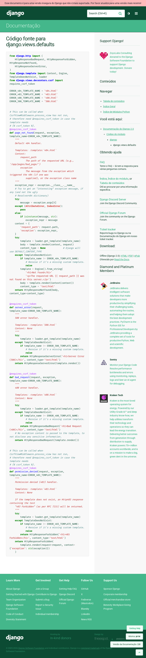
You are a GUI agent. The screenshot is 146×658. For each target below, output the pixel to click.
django (113, 139)
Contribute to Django (46, 594)
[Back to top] (139, 652)
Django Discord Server (113, 199)
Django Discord (67, 594)
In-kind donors (60, 638)
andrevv (124, 639)
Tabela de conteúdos (113, 101)
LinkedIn (85, 614)
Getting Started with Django (20, 594)
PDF (131, 255)
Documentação (23, 25)
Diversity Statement (16, 619)
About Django (13, 588)
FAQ (102, 162)
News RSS (86, 619)
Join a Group (42, 588)
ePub (137, 255)
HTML (124, 255)
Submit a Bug (42, 599)
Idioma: (134, 636)
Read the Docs (121, 259)
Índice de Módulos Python (116, 111)
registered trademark (90, 648)
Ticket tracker (108, 229)
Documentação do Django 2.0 (118, 129)
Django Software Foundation (31, 648)
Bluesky (85, 608)
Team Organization (16, 599)
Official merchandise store (116, 599)
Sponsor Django (111, 588)
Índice (103, 178)
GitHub (84, 588)
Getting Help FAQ (68, 588)
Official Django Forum (113, 213)
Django (15, 13)
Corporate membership (115, 594)
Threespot (102, 639)
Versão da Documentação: (126, 644)
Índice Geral (109, 106)
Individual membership (47, 614)
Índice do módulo (118, 178)
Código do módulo (115, 134)
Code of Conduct (14, 614)
